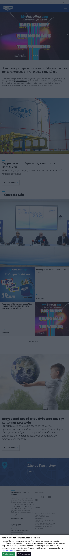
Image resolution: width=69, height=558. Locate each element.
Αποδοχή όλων (8, 554)
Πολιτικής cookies (8, 550)
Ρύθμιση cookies (24, 554)
